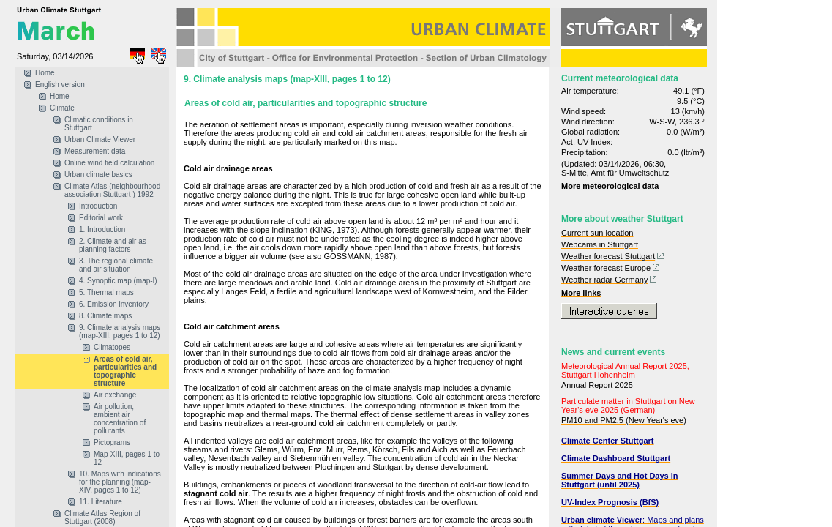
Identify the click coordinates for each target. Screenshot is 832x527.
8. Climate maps (105, 316)
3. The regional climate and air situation (116, 265)
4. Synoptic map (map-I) (118, 281)
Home (45, 73)
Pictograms (112, 442)
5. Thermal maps (106, 292)
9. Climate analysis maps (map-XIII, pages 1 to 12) (119, 332)
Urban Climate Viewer (99, 139)
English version (60, 85)
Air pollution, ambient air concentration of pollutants (120, 419)
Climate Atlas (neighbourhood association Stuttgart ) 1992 (112, 190)
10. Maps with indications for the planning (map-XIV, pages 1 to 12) (120, 482)
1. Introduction (102, 229)
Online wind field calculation (109, 163)
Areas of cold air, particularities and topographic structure (125, 371)
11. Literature (100, 502)
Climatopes (112, 347)
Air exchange (115, 395)
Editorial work (101, 218)
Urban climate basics (98, 175)
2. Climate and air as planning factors (112, 245)
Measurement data (94, 151)
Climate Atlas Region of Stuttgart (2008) (102, 517)
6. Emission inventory (114, 304)
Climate (62, 108)
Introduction (98, 206)
